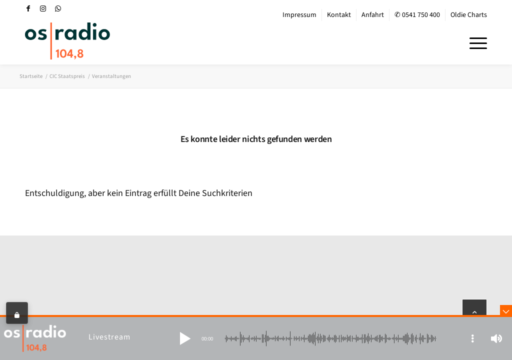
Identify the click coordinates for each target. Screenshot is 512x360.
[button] (185, 338)
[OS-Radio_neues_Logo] (67, 41)
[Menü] (475, 42)
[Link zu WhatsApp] (58, 8)
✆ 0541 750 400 (417, 15)
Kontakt (339, 15)
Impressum (299, 15)
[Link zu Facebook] (28, 8)
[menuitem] (300, 15)
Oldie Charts (468, 15)
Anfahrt (373, 15)
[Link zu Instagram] (43, 8)
